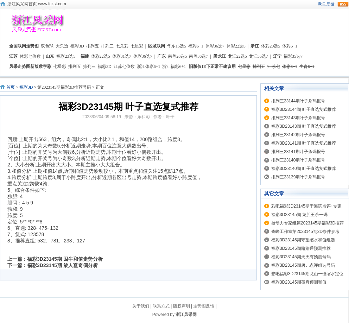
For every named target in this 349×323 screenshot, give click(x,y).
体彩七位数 (30, 56)
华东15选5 (176, 46)
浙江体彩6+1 (148, 66)
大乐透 (62, 46)
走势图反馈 (203, 306)
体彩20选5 (270, 46)
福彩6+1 (195, 46)
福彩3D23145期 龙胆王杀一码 (299, 214)
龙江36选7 (258, 56)
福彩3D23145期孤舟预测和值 (298, 282)
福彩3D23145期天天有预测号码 (301, 256)
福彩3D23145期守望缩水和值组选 (303, 240)
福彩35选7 (293, 56)
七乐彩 (122, 46)
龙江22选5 (237, 56)
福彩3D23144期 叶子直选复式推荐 (303, 109)
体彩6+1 (289, 46)
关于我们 (140, 306)
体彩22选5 (236, 46)
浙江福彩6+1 (174, 66)
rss (343, 4)
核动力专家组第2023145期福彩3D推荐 (307, 223)
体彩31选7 (121, 56)
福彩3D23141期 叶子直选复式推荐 (303, 143)
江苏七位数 (124, 66)
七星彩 (137, 46)
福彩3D (77, 46)
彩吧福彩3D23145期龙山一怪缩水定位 (307, 273)
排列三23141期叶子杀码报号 (298, 151)
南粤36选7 (198, 56)
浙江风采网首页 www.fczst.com (36, 3)
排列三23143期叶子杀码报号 (298, 117)
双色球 (47, 46)
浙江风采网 (186, 314)
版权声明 (181, 306)
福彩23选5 (65, 56)
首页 (10, 87)
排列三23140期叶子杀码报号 (298, 160)
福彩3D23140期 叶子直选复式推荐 (303, 168)
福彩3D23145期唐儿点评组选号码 (303, 265)
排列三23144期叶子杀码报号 (298, 101)
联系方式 (161, 306)
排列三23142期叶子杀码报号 (298, 134)
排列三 (107, 46)
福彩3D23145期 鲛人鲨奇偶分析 (62, 265)
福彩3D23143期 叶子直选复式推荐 (303, 126)
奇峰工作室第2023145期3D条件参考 (305, 231)
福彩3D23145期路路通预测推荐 (301, 248)
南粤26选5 (177, 56)
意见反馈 (326, 4)
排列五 (92, 46)
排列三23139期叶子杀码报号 (298, 177)
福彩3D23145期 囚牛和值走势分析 (65, 259)
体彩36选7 (214, 46)
